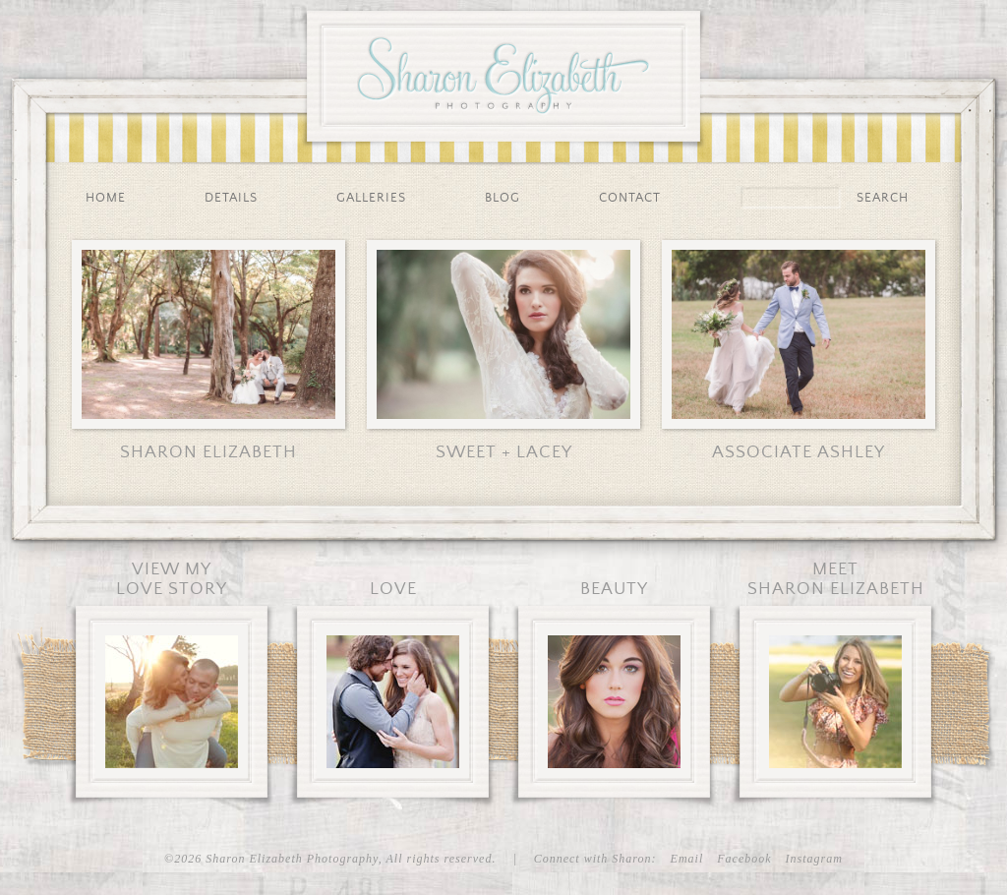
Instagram (814, 858)
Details (231, 198)
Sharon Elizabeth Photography (503, 71)
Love (393, 589)
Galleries (371, 198)
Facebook (744, 858)
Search (883, 198)
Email (687, 858)
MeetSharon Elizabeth (835, 579)
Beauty (614, 589)
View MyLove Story (171, 579)
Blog (502, 198)
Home (106, 198)
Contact (630, 198)
